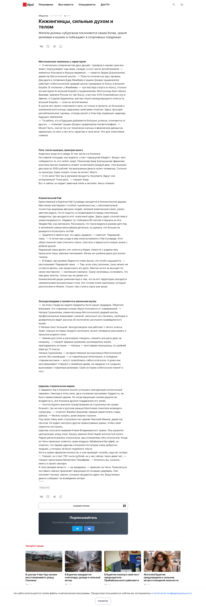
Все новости (65, 4)
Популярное (46, 4)
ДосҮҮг (105, 4)
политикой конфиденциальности (173, 593)
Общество (43, 16)
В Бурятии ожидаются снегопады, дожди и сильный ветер (82, 577)
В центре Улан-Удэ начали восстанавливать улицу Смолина (41, 577)
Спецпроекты (87, 4)
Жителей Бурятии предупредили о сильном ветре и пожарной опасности (161, 577)
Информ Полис (28, 4)
